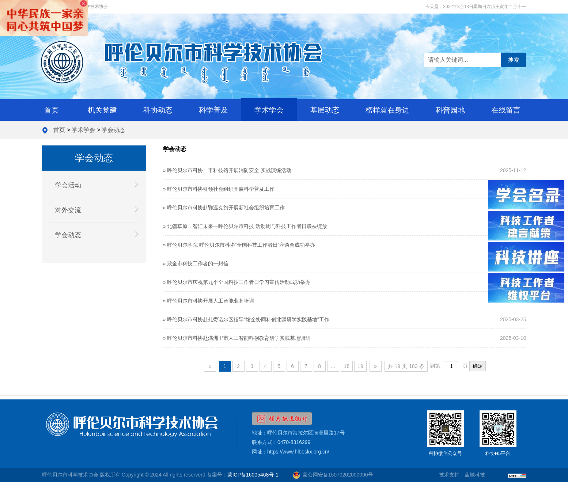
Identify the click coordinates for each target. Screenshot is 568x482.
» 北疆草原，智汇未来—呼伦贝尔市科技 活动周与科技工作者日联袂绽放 (245, 226)
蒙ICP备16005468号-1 (253, 475)
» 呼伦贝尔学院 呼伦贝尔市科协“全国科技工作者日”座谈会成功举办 (239, 245)
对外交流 (97, 210)
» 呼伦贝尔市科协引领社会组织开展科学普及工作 (219, 189)
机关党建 (102, 110)
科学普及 (213, 110)
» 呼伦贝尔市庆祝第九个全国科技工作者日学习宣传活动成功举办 (237, 282)
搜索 (513, 60)
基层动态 (324, 110)
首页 (51, 110)
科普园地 (450, 110)
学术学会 (269, 110)
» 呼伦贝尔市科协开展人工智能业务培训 (208, 301)
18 (347, 366)
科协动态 (158, 110)
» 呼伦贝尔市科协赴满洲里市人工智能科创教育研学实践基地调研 (237, 338)
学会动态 (113, 130)
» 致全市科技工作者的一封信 (196, 263)
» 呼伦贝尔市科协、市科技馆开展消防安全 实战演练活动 (227, 170)
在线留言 (505, 110)
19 (360, 366)
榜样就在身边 (387, 110)
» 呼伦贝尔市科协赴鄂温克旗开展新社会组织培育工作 (224, 207)
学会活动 (97, 185)
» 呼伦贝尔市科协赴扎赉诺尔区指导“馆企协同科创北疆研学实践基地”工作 (246, 319)
